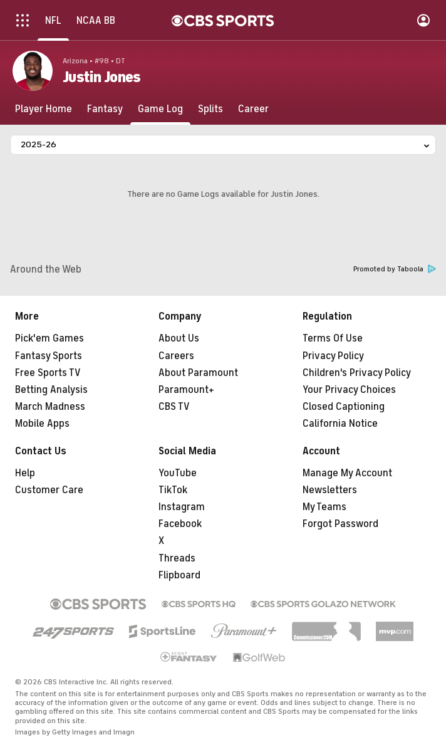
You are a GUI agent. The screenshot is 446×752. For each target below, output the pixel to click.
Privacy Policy (333, 356)
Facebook (180, 524)
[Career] (253, 109)
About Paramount (198, 373)
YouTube (177, 473)
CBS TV (174, 406)
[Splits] (210, 109)
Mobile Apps (42, 423)
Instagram (181, 507)
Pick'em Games (49, 338)
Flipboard (179, 575)
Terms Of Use (333, 338)
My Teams (324, 507)
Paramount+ (186, 390)
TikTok (172, 490)
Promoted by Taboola (394, 269)
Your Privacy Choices (349, 390)
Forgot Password (340, 524)
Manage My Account (347, 473)
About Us (178, 338)
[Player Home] (44, 109)
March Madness (50, 406)
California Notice (340, 423)
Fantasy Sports (48, 356)
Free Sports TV (48, 373)
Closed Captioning (344, 406)
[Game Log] (160, 109)
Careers (176, 356)
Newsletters (330, 490)
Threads (176, 558)
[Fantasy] (105, 109)
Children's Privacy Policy (357, 373)
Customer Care (49, 490)
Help (25, 473)
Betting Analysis (51, 390)
